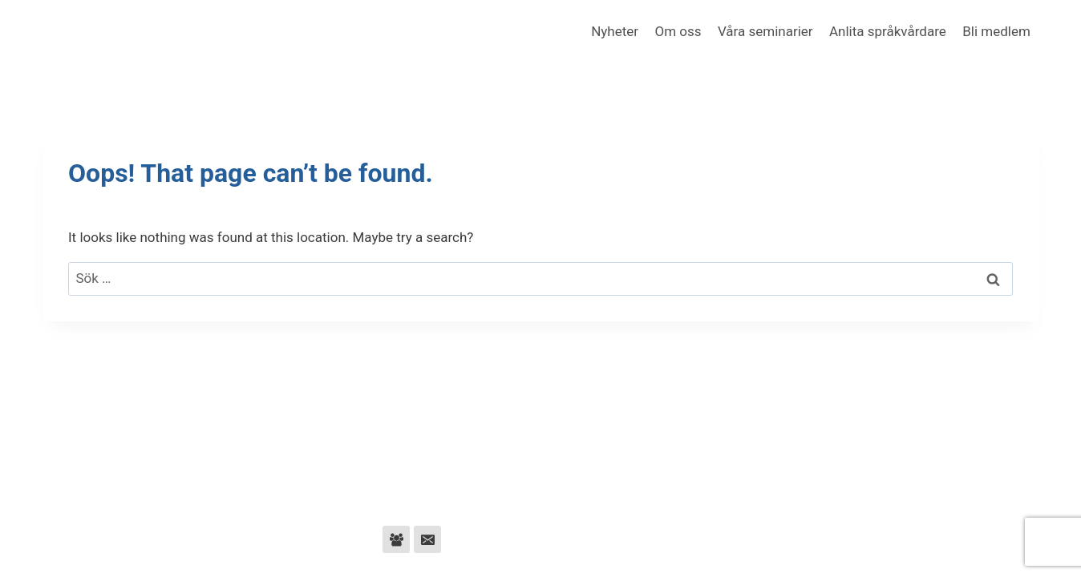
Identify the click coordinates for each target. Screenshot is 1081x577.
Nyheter (614, 31)
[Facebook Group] (396, 539)
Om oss (677, 31)
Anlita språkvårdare (887, 31)
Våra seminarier (765, 31)
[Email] (427, 539)
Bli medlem (996, 31)
